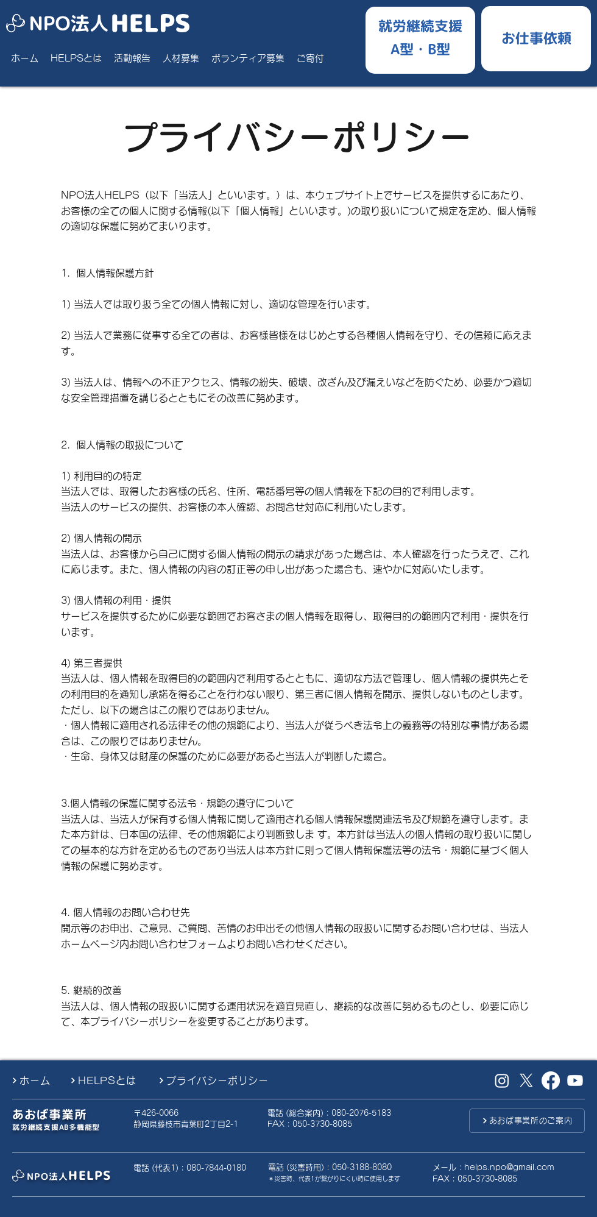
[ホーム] (36, 1080)
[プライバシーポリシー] (223, 1080)
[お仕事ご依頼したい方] (536, 36)
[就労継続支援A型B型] (420, 37)
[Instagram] (502, 1080)
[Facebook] (551, 1080)
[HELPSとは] (109, 1080)
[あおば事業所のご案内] (527, 1121)
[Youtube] (575, 1080)
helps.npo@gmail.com (509, 1167)
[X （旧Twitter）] (526, 1080)
